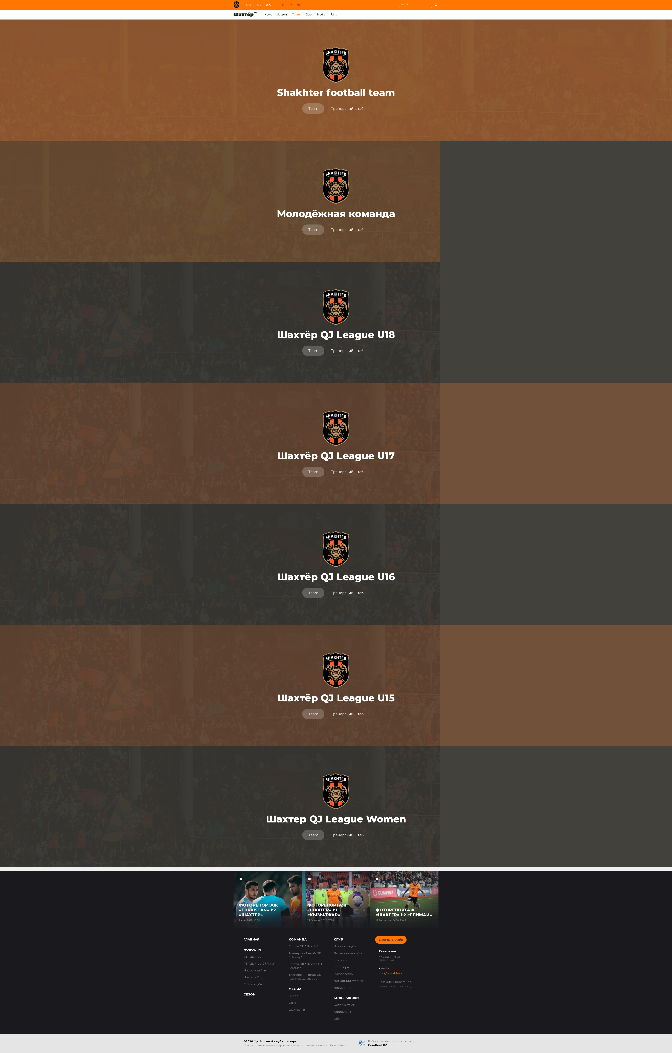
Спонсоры (341, 967)
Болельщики (346, 998)
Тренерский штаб (347, 108)
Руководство (343, 974)
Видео (293, 996)
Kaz (248, 4)
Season (282, 14)
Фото (292, 1002)
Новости (252, 950)
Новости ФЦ (253, 977)
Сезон (249, 994)
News (268, 14)
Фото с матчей (344, 1005)
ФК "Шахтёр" (253, 956)
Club (308, 14)
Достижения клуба (348, 953)
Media (321, 14)
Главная (251, 939)
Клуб (338, 939)
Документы (342, 987)
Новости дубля (255, 970)
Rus (258, 4)
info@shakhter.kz (391, 973)
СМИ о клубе (253, 984)
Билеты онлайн (391, 939)
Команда (298, 939)
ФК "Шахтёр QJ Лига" (259, 963)
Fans (333, 14)
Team (296, 14)
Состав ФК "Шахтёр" (303, 946)
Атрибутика (342, 1011)
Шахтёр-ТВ (297, 1009)
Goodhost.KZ (377, 1045)
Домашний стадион (349, 981)
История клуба (345, 946)
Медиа (295, 989)
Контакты (341, 960)
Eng (268, 4)
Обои (338, 1018)
